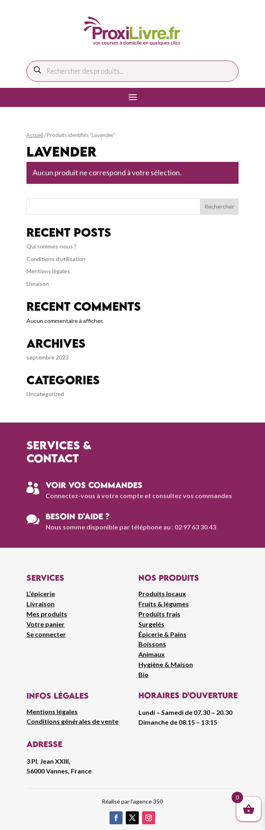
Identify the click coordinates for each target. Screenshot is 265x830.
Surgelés (151, 624)
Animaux (151, 654)
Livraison (37, 283)
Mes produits (46, 614)
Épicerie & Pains (162, 634)
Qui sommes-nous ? (51, 246)
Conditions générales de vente (72, 721)
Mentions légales (48, 271)
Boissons (152, 644)
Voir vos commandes (94, 485)
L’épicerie (40, 593)
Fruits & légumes (163, 604)
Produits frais (159, 614)
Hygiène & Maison (165, 664)
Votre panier (45, 624)
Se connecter (46, 634)
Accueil (34, 135)
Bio (143, 674)
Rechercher (219, 206)
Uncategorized (45, 393)
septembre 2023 (47, 357)
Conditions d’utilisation (55, 258)
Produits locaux (162, 593)
